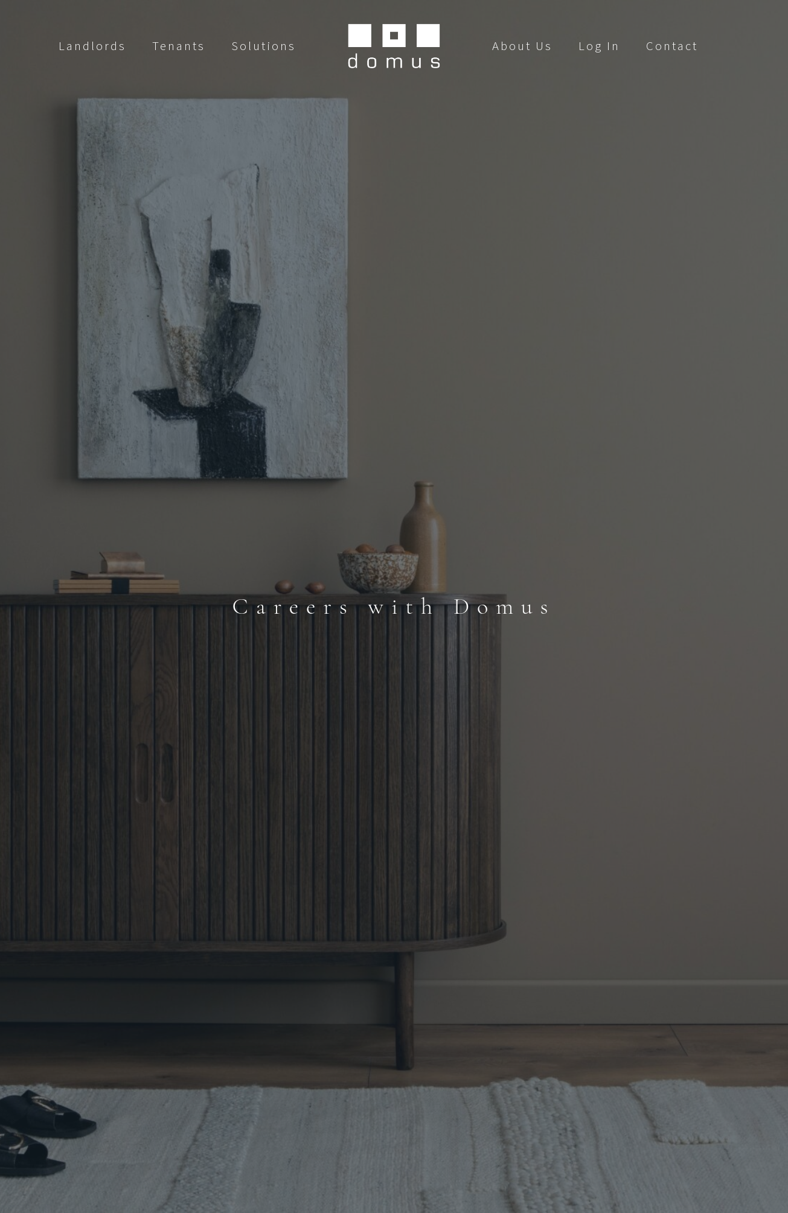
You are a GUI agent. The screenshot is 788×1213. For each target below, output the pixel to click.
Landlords (92, 46)
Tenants (178, 46)
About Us (522, 46)
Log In (599, 46)
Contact (672, 46)
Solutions (263, 46)
